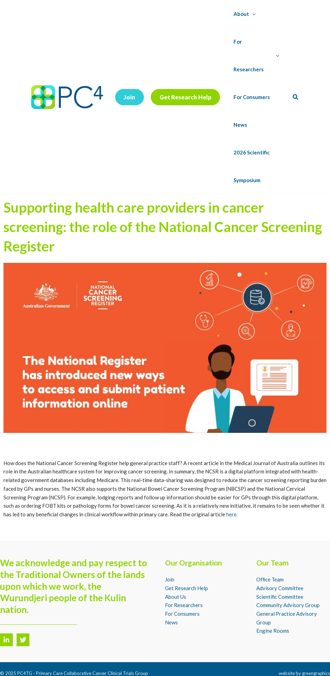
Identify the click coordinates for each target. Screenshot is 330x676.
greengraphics (316, 645)
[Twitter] (23, 612)
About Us (175, 569)
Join (169, 552)
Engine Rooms (272, 603)
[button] (129, 83)
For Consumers (182, 586)
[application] (251, 14)
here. (232, 486)
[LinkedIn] (6, 612)
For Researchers (184, 578)
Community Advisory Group (288, 578)
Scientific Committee (280, 569)
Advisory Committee (279, 560)
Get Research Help (186, 560)
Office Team (270, 552)
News (171, 595)
